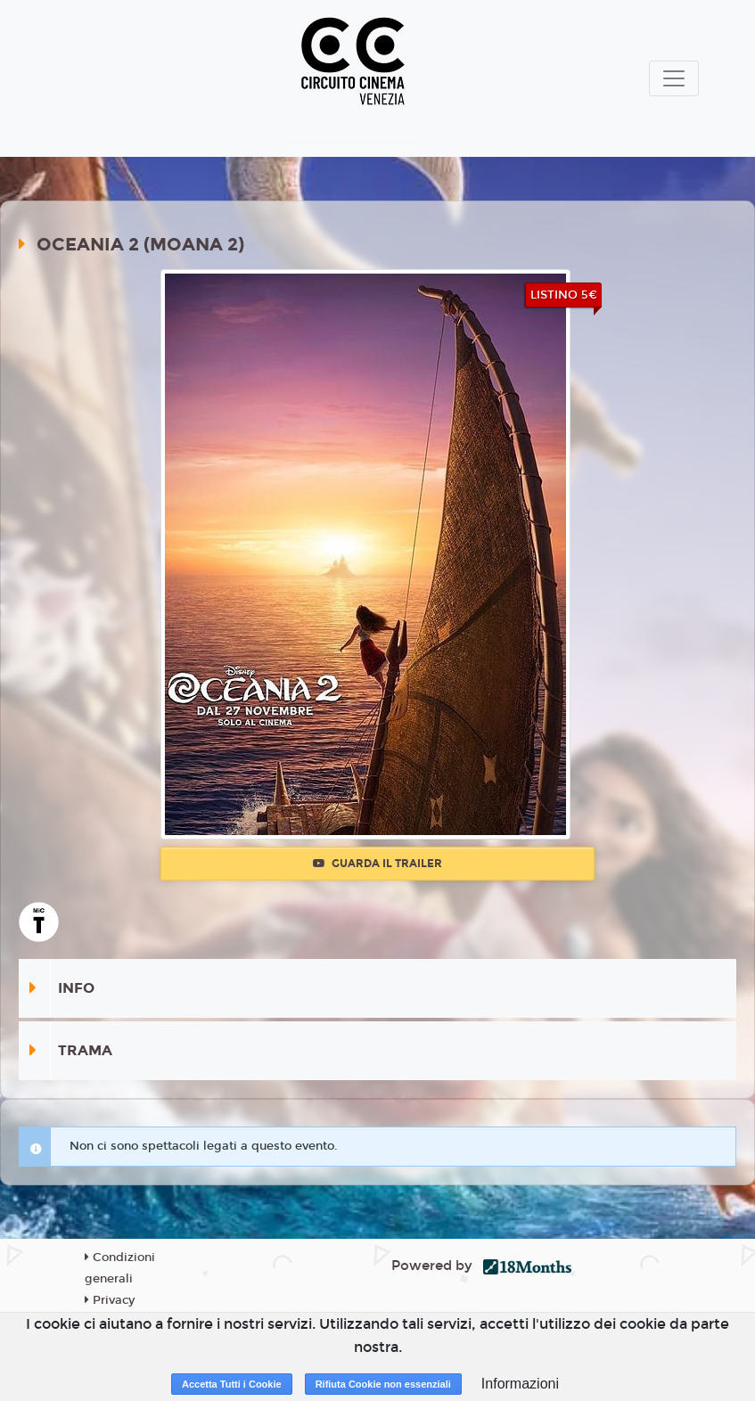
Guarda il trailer (377, 863)
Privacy (110, 1300)
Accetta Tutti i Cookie (232, 1384)
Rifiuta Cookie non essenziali (383, 1384)
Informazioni (520, 1383)
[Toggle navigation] (674, 78)
